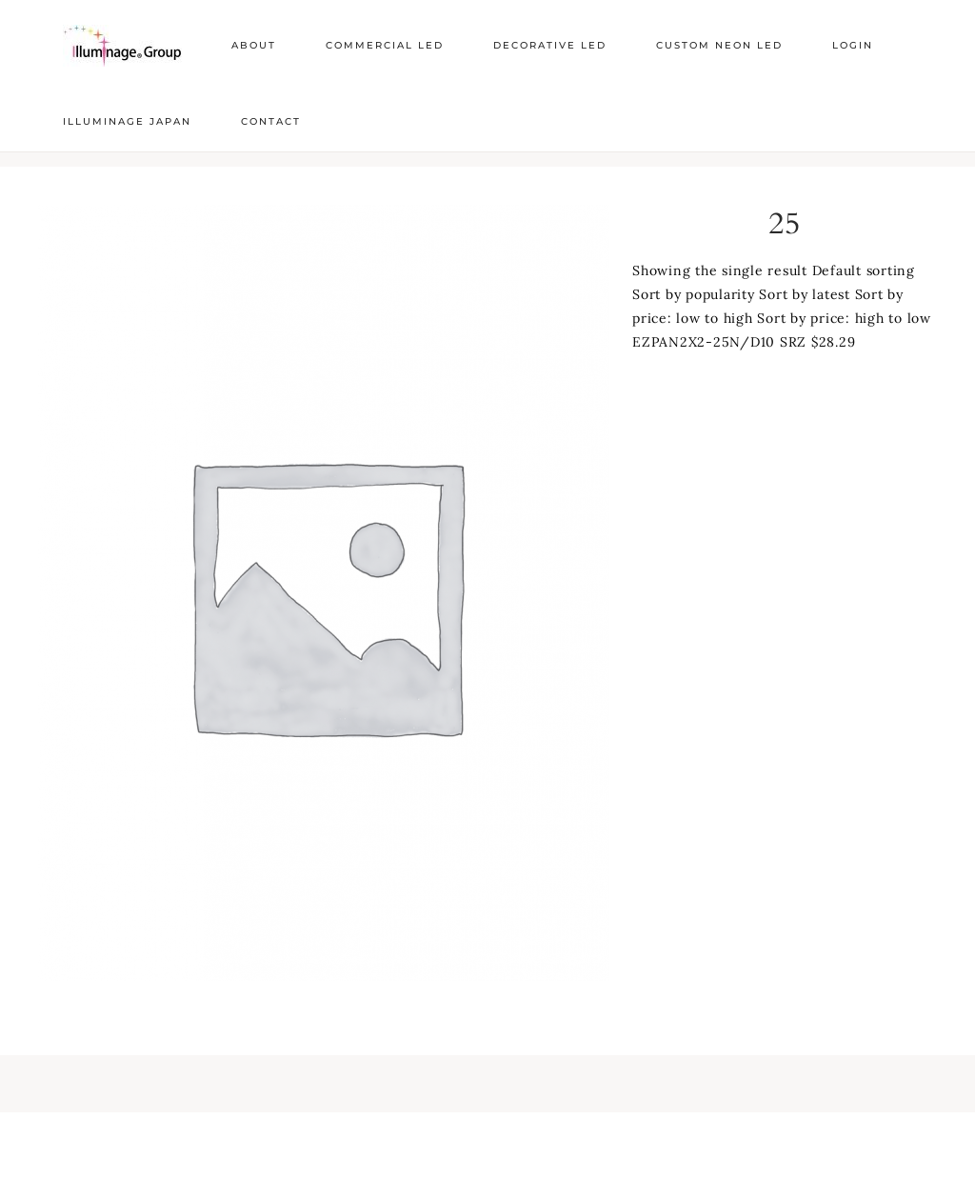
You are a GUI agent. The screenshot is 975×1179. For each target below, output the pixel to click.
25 (784, 224)
